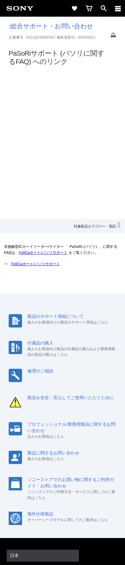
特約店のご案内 (86, 455)
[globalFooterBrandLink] (63, 551)
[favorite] (74, 8)
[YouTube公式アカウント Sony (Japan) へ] (70, 479)
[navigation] (118, 8)
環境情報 (62, 463)
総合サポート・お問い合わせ (51, 26)
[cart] (89, 8)
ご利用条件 (62, 517)
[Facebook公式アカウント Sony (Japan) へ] (84, 479)
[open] (103, 8)
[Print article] (113, 37)
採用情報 (56, 455)
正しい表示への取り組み (62, 532)
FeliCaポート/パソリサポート (43, 104)
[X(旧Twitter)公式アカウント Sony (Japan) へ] (55, 479)
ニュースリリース (30, 463)
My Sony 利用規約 (94, 463)
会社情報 (32, 455)
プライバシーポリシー (62, 525)
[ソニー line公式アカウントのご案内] (41, 479)
